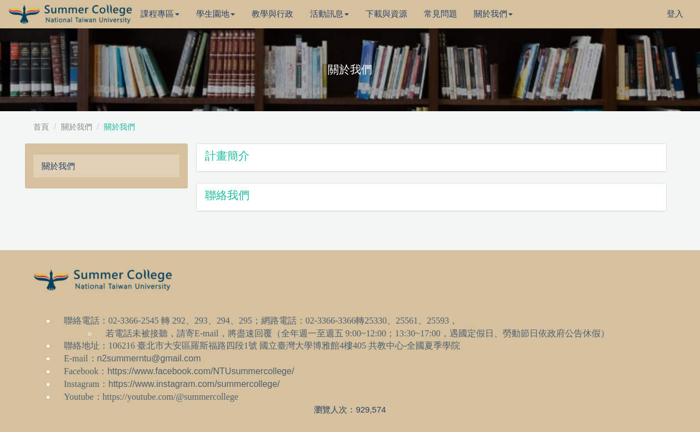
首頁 (41, 126)
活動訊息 (329, 13)
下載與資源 (386, 13)
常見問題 (440, 13)
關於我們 (493, 13)
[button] (432, 157)
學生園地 (215, 13)
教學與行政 (272, 13)
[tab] (432, 157)
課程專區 (160, 13)
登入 (675, 13)
